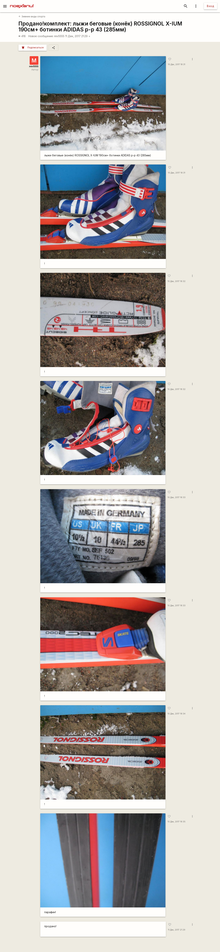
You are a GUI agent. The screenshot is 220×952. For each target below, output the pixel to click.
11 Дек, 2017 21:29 (77, 36)
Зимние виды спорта (31, 16)
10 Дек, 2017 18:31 (176, 64)
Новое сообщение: (41, 36)
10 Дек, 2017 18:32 (176, 281)
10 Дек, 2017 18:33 (176, 497)
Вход (210, 6)
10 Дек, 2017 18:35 (176, 821)
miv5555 (59, 36)
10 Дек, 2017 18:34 (176, 713)
